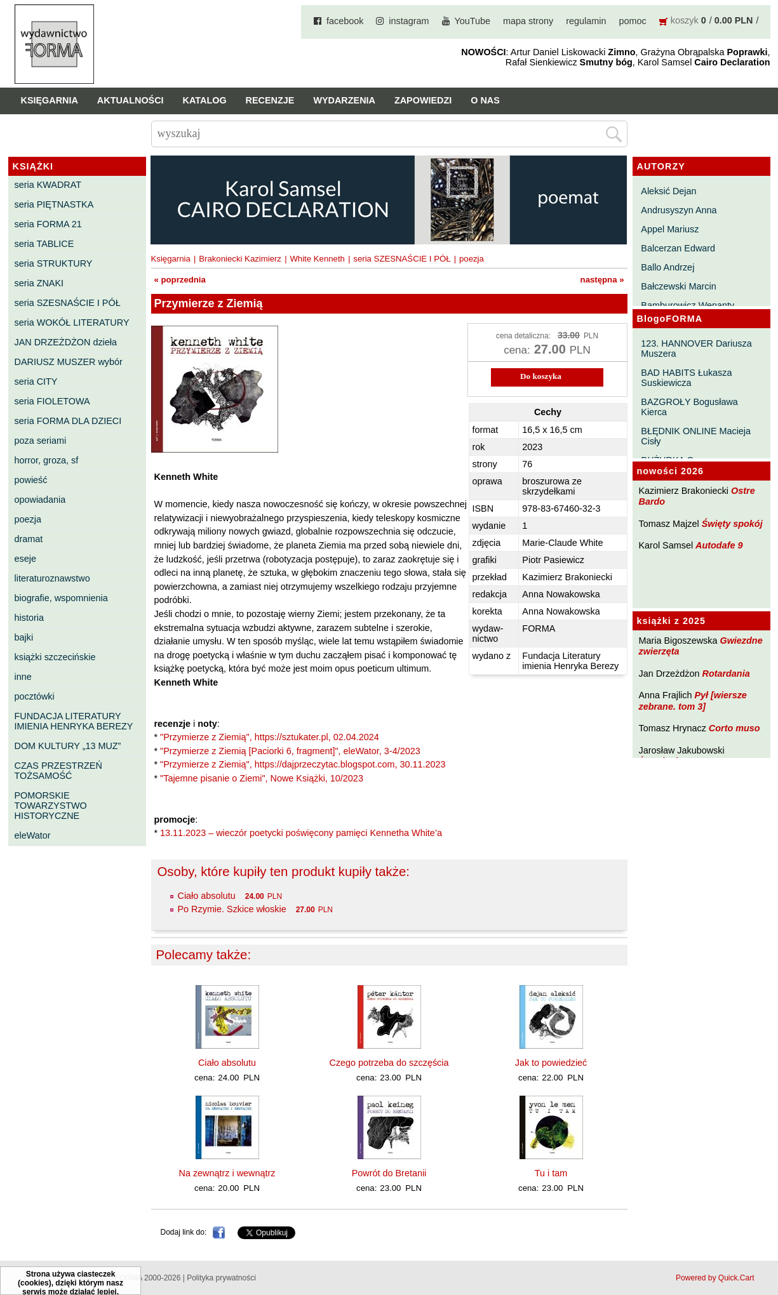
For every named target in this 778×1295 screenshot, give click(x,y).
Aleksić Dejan (668, 191)
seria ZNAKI (39, 283)
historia (29, 618)
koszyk (685, 20)
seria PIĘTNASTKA (54, 204)
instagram (409, 21)
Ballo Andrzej (667, 267)
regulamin (586, 21)
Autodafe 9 (718, 545)
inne (23, 677)
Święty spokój (732, 524)
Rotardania (725, 673)
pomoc (633, 21)
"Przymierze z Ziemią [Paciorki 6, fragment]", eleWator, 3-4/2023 (290, 751)
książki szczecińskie (55, 657)
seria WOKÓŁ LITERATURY (72, 322)
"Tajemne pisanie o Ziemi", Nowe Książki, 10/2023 (261, 778)
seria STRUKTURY (54, 263)
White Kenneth (317, 258)
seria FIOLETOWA (52, 401)
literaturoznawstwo (52, 578)
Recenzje (270, 100)
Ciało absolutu (207, 896)
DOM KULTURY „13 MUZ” (68, 746)
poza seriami (41, 440)
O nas (485, 100)
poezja (28, 519)
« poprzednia (180, 279)
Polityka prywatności (221, 1277)
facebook (344, 21)
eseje (25, 559)
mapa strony (528, 21)
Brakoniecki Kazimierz (240, 258)
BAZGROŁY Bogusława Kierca (689, 407)
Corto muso (734, 728)
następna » (602, 279)
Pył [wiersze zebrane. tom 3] (693, 700)
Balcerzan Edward (678, 248)
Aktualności (130, 100)
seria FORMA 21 (48, 224)
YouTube (473, 21)
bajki (24, 637)
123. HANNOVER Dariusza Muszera (696, 348)
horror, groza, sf (47, 460)
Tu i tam (551, 1173)
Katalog (205, 100)
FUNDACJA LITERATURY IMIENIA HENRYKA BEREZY (74, 721)
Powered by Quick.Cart (715, 1277)
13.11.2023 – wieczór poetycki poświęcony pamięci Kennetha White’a (301, 833)
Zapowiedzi (423, 100)
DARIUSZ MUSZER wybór (69, 362)
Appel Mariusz (670, 229)
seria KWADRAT (48, 185)
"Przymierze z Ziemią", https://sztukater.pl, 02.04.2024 (269, 737)
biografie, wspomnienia (61, 598)
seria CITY (36, 381)
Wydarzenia (344, 100)
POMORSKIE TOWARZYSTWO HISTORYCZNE (51, 805)
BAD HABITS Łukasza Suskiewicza (686, 378)
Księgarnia (49, 100)
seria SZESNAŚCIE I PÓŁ (68, 303)
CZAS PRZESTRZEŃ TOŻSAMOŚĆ (58, 770)
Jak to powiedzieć (551, 1063)
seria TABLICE (44, 244)
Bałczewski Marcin (678, 286)
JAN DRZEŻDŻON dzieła (66, 342)
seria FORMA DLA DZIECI (68, 421)
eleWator (33, 835)
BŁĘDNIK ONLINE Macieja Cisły (696, 436)
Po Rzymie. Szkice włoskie (232, 909)
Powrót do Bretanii (389, 1173)
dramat (29, 539)
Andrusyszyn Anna (678, 210)
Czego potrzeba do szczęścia (389, 1063)
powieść (31, 480)
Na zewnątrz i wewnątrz (227, 1173)
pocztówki (35, 696)
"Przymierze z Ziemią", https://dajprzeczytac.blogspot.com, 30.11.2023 (302, 764)
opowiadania (40, 500)
